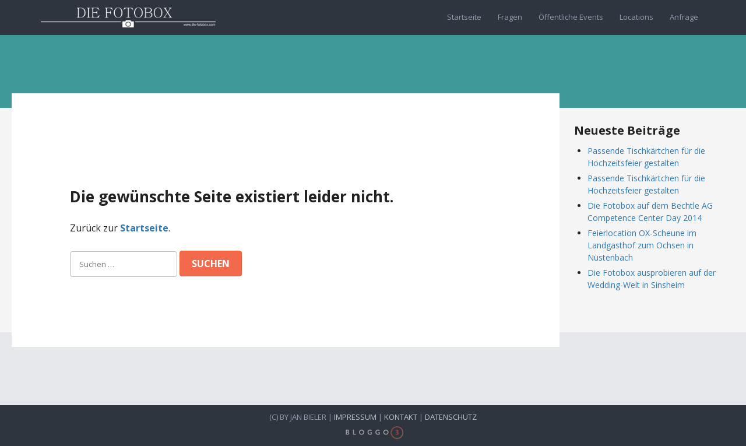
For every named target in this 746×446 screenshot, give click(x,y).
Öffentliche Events (571, 17)
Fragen (510, 17)
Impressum (355, 417)
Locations (636, 17)
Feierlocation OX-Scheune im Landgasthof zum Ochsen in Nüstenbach (641, 245)
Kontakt (400, 417)
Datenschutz (451, 417)
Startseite (464, 17)
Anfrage (684, 17)
